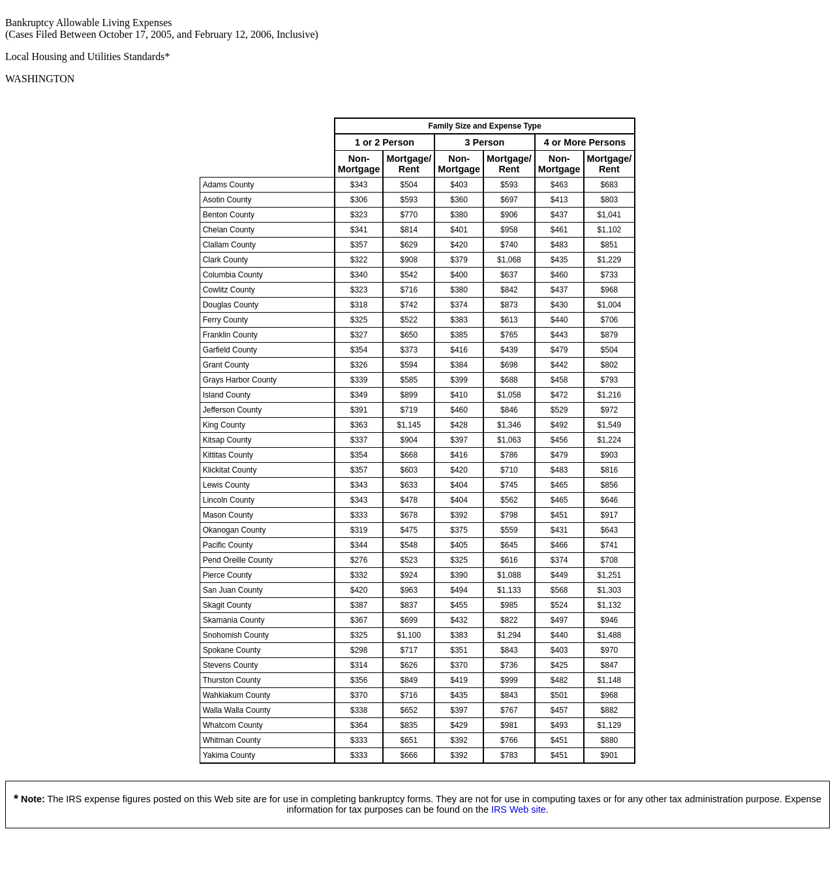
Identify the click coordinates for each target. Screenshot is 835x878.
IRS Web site (518, 809)
